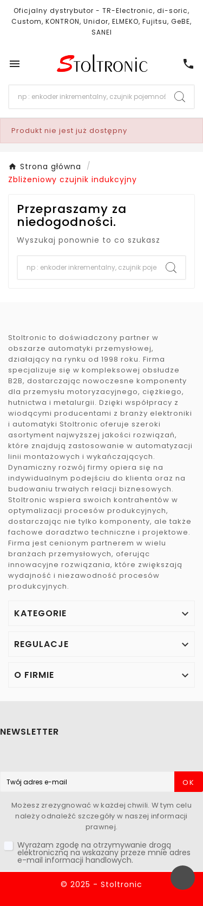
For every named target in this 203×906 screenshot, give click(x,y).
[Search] (179, 97)
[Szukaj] (87, 96)
